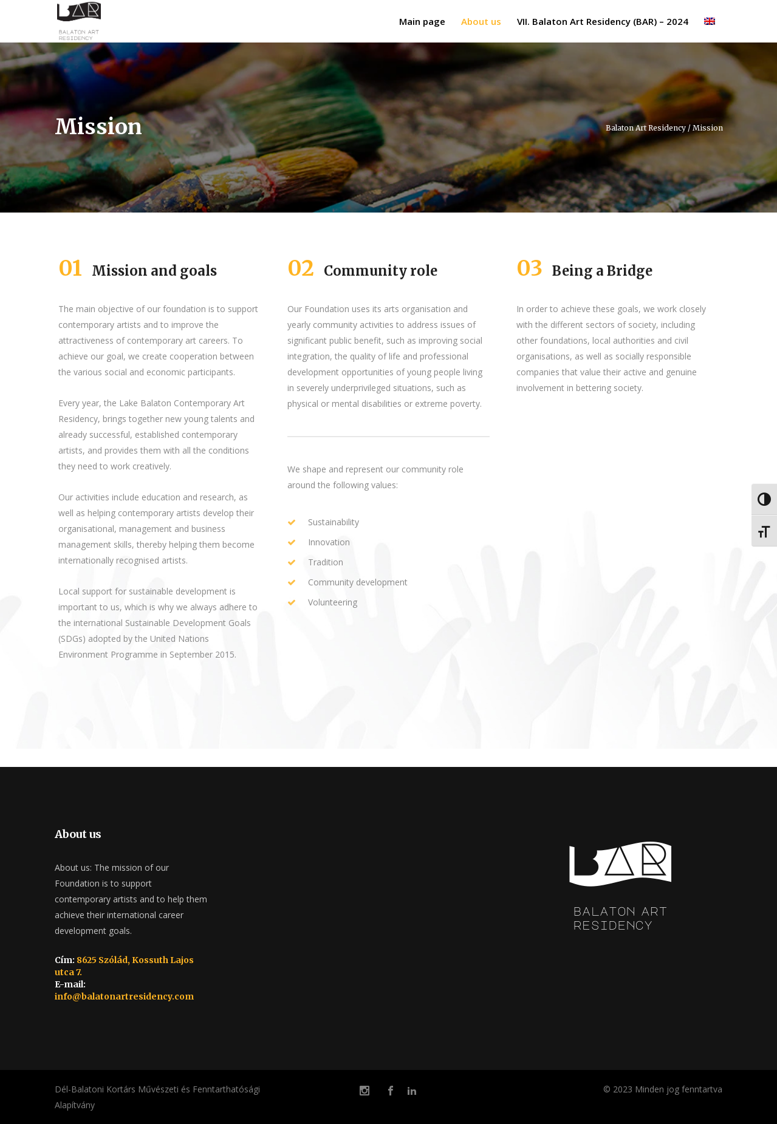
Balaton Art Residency (646, 128)
